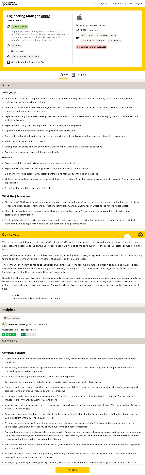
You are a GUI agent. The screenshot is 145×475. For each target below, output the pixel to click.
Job (63, 74)
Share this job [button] (15, 300)
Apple (45, 16)
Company (78, 74)
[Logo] (9, 4)
